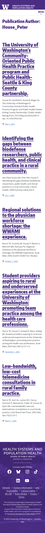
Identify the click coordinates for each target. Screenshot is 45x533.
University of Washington (6, 6)
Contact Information (23, 487)
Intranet (6, 487)
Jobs (37, 487)
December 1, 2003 (12, 352)
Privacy (33, 493)
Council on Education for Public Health (21, 514)
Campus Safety (28, 490)
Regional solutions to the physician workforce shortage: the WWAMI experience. (21, 223)
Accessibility (12, 490)
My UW (8, 493)
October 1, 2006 (11, 261)
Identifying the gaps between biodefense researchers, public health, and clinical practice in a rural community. (22, 154)
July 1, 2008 (9, 195)
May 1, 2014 (10, 124)
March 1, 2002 (10, 421)
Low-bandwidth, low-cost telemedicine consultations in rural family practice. (19, 379)
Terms (21, 497)
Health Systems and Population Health (23, 7)
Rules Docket (21, 493)
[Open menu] (41, 12)
